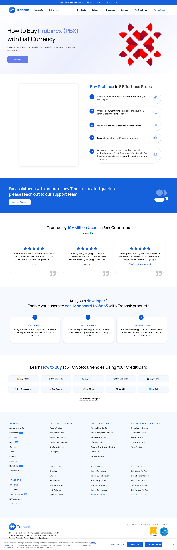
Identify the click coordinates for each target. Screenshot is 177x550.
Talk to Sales (159, 10)
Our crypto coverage (88, 398)
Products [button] (81, 10)
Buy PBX (18, 59)
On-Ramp (13, 484)
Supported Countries (59, 442)
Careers (12, 446)
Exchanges (55, 480)
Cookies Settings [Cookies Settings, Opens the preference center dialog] (117, 544)
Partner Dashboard (99, 437)
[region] (88, 544)
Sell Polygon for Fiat (139, 490)
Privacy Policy (137, 437)
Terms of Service (138, 432)
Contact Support (20, 202)
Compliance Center (139, 428)
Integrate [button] (110, 10)
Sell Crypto (138, 466)
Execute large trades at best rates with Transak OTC (88, 2)
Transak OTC (15, 503)
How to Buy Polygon (99, 490)
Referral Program (98, 456)
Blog (13, 437)
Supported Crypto (58, 437)
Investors (13, 456)
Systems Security (57, 446)
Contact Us (14, 470)
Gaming (53, 471)
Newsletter (16, 465)
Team (12, 451)
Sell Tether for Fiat (139, 480)
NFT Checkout (15, 499)
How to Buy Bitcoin (98, 471)
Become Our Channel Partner (103, 446)
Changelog (54, 451)
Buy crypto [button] (39, 10)
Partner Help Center (99, 428)
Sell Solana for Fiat (139, 485)
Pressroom (16, 432)
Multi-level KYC (56, 485)
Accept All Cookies (153, 544)
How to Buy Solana (99, 485)
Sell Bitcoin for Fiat (139, 471)
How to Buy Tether (98, 480)
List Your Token (56, 494)
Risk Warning (136, 446)
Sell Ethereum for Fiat (140, 475)
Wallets (53, 475)
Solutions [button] (96, 10)
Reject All (135, 544)
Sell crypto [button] (54, 10)
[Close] (173, 544)
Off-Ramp (13, 489)
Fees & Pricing (56, 428)
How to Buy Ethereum (100, 475)
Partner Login (141, 10)
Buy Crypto (97, 466)
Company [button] (125, 10)
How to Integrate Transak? (102, 432)
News (13, 442)
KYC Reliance (55, 490)
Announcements (16, 428)
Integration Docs (57, 432)
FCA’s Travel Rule (138, 442)
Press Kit (13, 461)
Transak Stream (18, 494)
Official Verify (96, 442)
